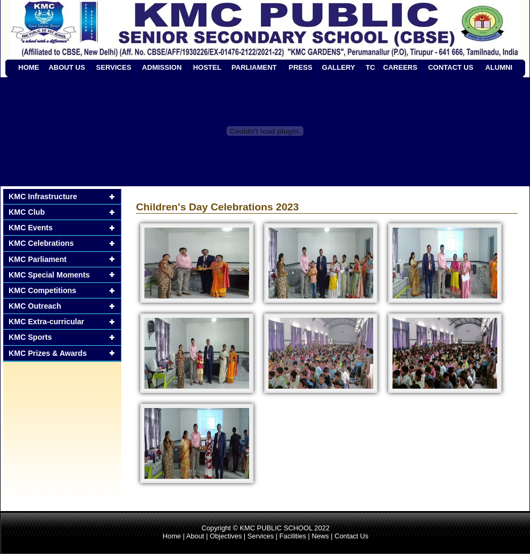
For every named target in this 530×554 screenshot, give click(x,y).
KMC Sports (30, 337)
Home (172, 536)
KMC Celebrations (41, 243)
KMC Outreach (35, 306)
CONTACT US (450, 67)
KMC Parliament (38, 259)
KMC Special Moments (49, 275)
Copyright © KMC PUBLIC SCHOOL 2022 (265, 528)
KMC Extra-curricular (46, 321)
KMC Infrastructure (43, 196)
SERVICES (114, 67)
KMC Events (31, 227)
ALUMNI (499, 67)
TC (370, 67)
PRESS (301, 67)
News (320, 536)
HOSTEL (207, 67)
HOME (28, 67)
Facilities (292, 536)
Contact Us (351, 536)
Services (261, 536)
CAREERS (400, 67)
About (195, 536)
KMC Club (27, 212)
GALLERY (338, 67)
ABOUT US (66, 67)
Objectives (226, 536)
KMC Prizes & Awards (48, 353)
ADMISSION (162, 67)
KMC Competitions (42, 290)
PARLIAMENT (254, 67)
